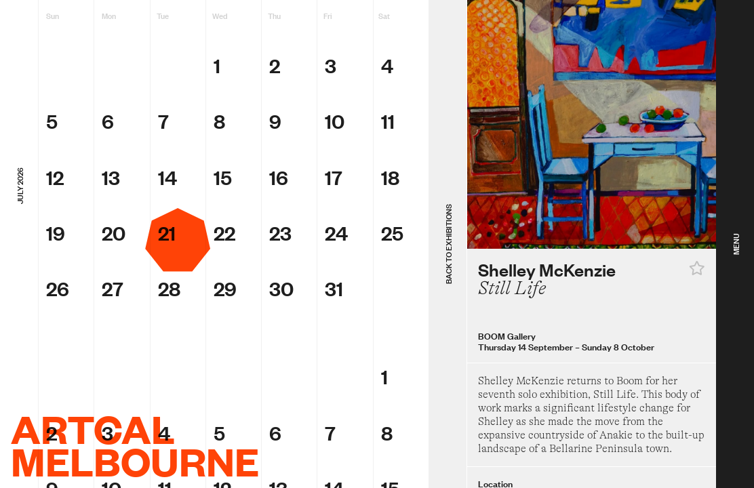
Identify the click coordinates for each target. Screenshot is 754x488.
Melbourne (135, 461)
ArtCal (93, 428)
